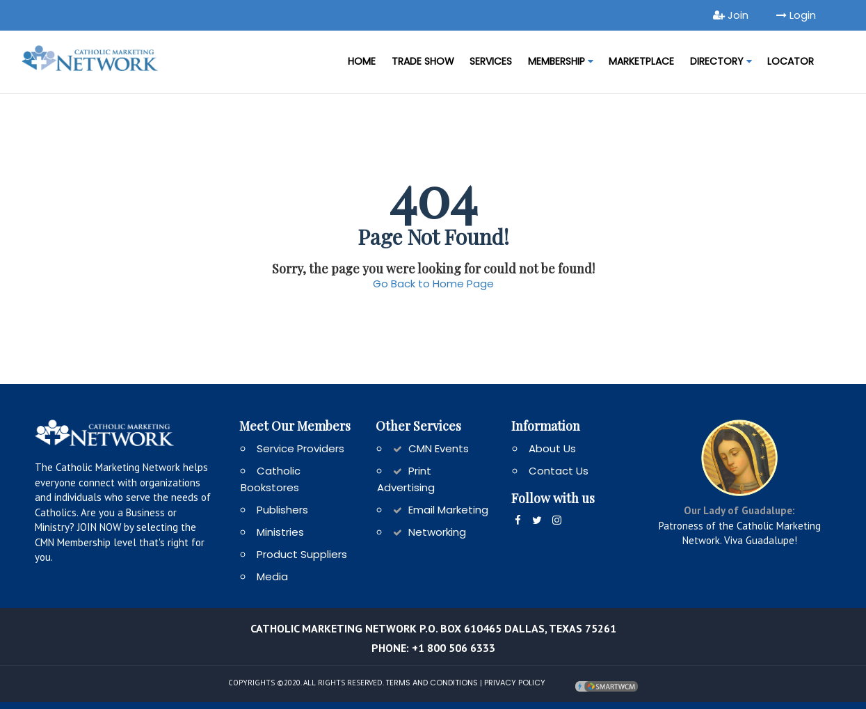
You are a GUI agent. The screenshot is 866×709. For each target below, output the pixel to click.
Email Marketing (448, 509)
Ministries (280, 532)
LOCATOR (790, 61)
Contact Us (558, 470)
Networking (437, 532)
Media (272, 576)
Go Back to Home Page (433, 283)
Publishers (282, 509)
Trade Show (423, 61)
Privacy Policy (514, 681)
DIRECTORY (721, 61)
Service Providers (300, 448)
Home (362, 61)
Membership (560, 61)
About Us (552, 448)
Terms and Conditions (431, 681)
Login (796, 15)
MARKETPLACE (641, 61)
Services (491, 61)
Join (730, 15)
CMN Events (438, 448)
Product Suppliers (302, 554)
